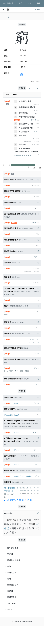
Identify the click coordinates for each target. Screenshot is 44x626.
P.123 (37, 354)
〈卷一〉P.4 (35, 339)
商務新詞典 (23, 113)
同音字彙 (22, 136)
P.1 (38, 384)
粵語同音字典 (24, 132)
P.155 (35, 120)
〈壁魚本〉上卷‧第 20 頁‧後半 (28, 488)
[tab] (9, 17)
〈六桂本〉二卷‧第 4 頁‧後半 (29, 491)
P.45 (37, 368)
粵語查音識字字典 (26, 128)
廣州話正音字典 (25, 101)
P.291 (37, 403)
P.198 (37, 464)
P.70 (37, 132)
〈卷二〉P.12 (35, 342)
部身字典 (22, 144)
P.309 (37, 450)
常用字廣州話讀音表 (27, 117)
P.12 (37, 476)
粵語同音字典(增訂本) (27, 107)
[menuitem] (22, 548)
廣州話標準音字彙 (26, 124)
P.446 (37, 432)
